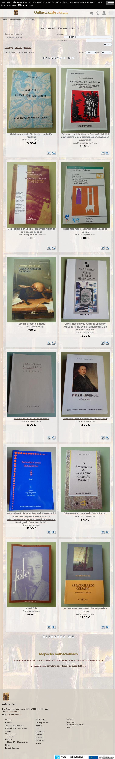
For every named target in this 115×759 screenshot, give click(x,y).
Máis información (26, 5)
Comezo (4, 19)
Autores (39, 726)
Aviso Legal (70, 722)
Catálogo (9, 47)
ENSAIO (31, 19)
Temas (38, 728)
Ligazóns (69, 719)
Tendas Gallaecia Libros (14, 726)
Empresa (8, 723)
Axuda (38, 743)
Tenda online (41, 720)
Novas (7, 745)
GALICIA (24, 19)
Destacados (40, 731)
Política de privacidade (75, 725)
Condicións (40, 740)
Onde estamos (11, 734)
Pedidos (39, 737)
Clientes (39, 734)
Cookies (69, 727)
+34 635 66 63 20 (14, 714)
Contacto (8, 739)
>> (73, 58)
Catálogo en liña (14, 19)
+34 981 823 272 (13, 712)
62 (69, 58)
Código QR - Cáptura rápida (17, 742)
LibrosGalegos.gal (12, 748)
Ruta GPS (10, 736)
